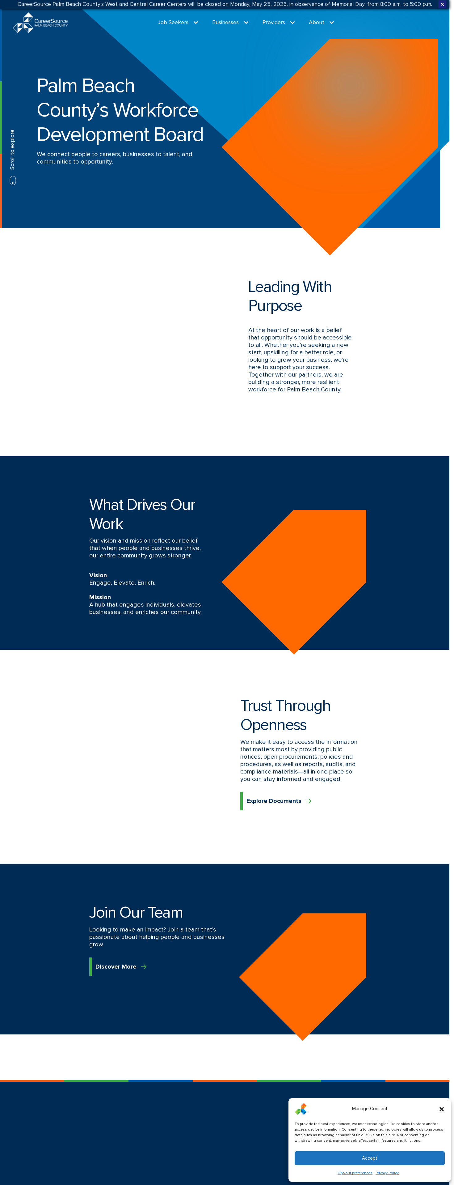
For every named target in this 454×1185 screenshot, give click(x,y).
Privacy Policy (387, 1173)
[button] (442, 1109)
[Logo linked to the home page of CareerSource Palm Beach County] (40, 22)
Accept (369, 1158)
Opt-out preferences (355, 1173)
